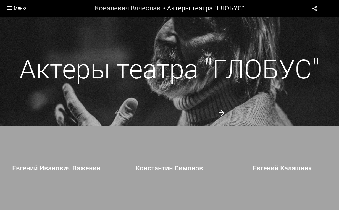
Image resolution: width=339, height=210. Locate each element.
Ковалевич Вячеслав (128, 8)
